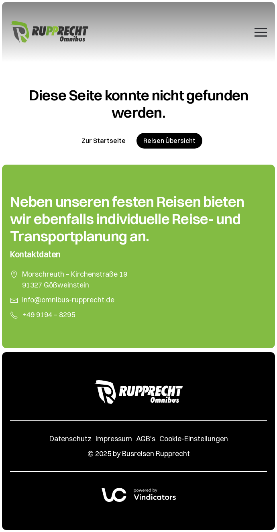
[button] (261, 32)
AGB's (145, 438)
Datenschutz (70, 438)
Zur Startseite (103, 141)
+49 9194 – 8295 (48, 314)
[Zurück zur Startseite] (49, 32)
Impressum (114, 438)
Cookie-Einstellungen (193, 438)
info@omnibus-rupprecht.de (68, 299)
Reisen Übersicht (169, 141)
